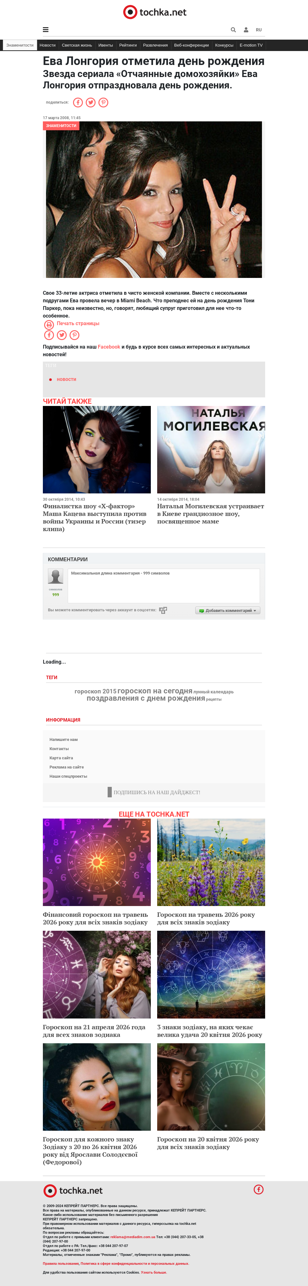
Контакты (59, 748)
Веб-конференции (191, 45)
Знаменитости (20, 45)
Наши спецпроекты (68, 776)
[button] (246, 30)
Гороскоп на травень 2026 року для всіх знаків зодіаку (206, 918)
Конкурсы (224, 45)
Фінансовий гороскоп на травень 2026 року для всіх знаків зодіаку (95, 918)
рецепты (214, 699)
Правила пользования (61, 1264)
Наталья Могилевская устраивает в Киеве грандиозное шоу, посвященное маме (210, 513)
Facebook (109, 347)
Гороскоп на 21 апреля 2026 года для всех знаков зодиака (94, 1031)
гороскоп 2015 (96, 691)
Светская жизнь (77, 45)
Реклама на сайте (67, 767)
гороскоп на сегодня (154, 691)
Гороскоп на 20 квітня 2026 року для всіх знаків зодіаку (208, 1143)
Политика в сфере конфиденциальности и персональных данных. (135, 1264)
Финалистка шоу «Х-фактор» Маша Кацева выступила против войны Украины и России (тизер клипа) (94, 517)
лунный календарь (213, 692)
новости (66, 379)
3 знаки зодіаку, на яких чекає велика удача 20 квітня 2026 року (209, 1031)
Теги (52, 677)
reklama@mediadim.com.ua (132, 1237)
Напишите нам (64, 739)
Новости (48, 45)
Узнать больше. (154, 1272)
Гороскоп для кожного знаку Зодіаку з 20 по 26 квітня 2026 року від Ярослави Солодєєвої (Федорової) (90, 1150)
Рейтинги (128, 45)
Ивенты (105, 45)
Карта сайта (61, 758)
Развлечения (155, 45)
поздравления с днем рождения (146, 698)
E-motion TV (251, 45)
